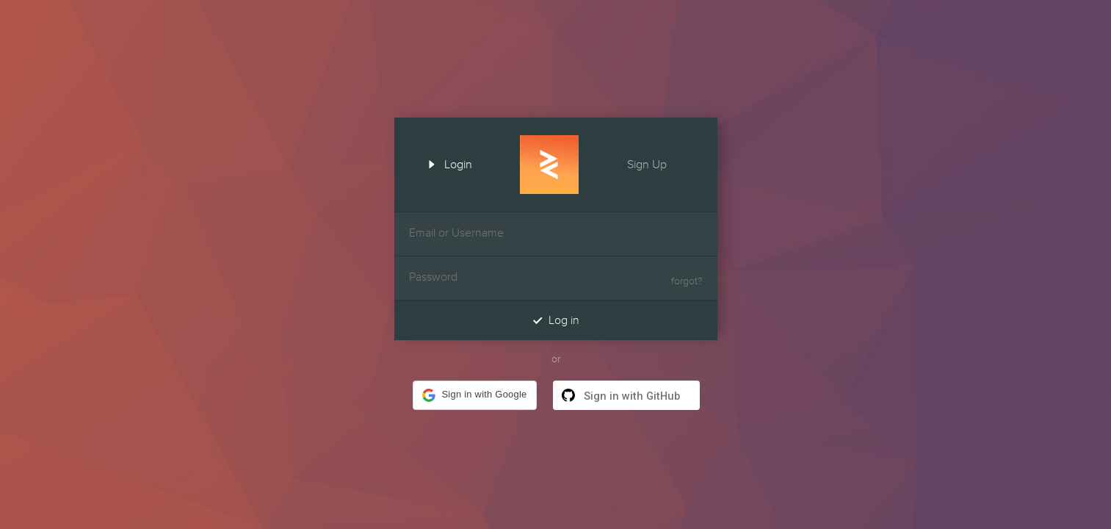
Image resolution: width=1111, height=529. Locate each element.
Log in (555, 320)
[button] (474, 395)
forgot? (687, 281)
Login (445, 163)
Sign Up (660, 163)
